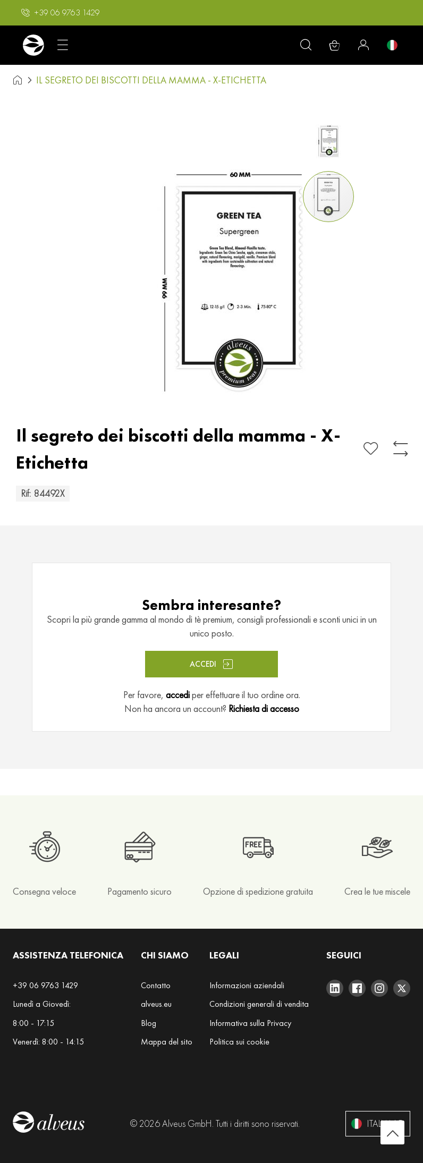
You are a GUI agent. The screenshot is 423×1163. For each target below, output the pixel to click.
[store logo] (33, 45)
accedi (178, 695)
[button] (60, 13)
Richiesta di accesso (264, 708)
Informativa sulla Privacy (250, 1023)
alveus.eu (156, 1003)
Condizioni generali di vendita (259, 1003)
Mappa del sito (166, 1041)
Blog (148, 1023)
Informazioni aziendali (246, 985)
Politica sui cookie (239, 1041)
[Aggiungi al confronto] (400, 448)
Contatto (156, 985)
